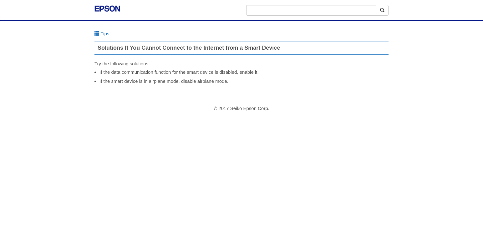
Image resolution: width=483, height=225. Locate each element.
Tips (101, 33)
